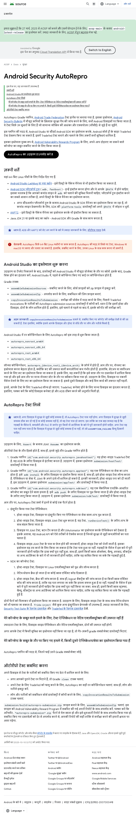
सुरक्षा (25, 64)
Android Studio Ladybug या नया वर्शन (31, 183)
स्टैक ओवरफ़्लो (98, 783)
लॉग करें (127, 3)
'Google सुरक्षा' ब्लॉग (57, 773)
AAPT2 (14, 212)
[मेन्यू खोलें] (5, 4)
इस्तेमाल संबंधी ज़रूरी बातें (14, 763)
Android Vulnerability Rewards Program (57, 142)
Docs (16, 64)
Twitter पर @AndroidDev (60, 763)
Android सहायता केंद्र (101, 757)
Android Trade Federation (49, 117)
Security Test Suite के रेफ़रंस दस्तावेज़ (25, 608)
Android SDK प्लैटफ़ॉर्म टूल (25, 189)
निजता (58, 802)
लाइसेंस (47, 802)
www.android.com (101, 773)
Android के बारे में (12, 802)
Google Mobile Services (104, 778)
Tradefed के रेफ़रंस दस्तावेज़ (67, 608)
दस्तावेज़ (8, 13)
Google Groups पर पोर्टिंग (60, 788)
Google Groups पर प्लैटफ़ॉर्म (61, 778)
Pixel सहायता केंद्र (99, 763)
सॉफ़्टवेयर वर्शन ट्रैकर (100, 788)
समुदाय (27, 802)
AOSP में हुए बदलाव (77, 32)
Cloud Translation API (53, 52)
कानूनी (37, 802)
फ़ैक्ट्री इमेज (9, 778)
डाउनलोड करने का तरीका (14, 768)
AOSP (6, 64)
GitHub (7, 788)
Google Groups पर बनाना (60, 783)
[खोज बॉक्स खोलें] (88, 4)
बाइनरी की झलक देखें (13, 773)
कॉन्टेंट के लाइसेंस (44, 733)
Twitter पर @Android (58, 757)
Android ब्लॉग (54, 768)
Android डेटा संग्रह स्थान (14, 757)
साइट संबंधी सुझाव (73, 802)
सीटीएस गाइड (94, 230)
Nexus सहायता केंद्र (100, 768)
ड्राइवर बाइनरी (9, 783)
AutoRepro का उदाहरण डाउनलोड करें (31, 154)
